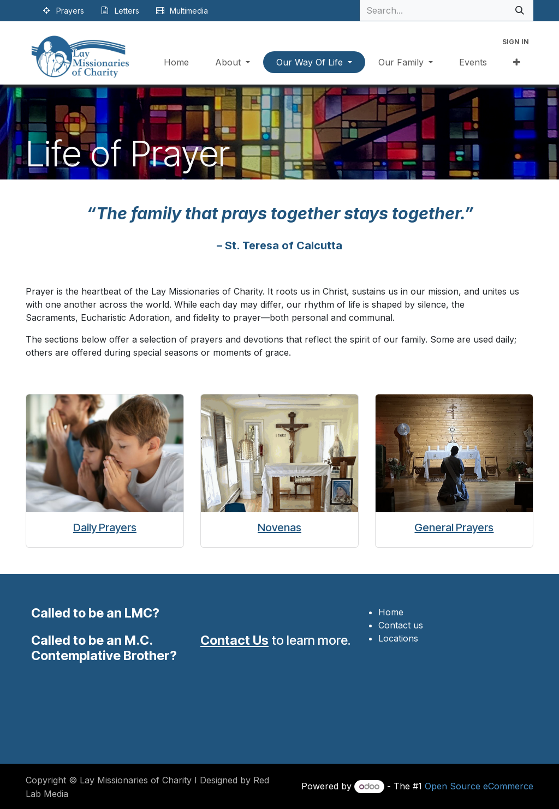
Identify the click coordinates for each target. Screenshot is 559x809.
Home (390, 612)
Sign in (515, 42)
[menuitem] (176, 62)
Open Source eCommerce (479, 786)
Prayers (70, 10)
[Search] (519, 10)
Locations (398, 638)
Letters (127, 10)
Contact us (400, 625)
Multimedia (189, 10)
